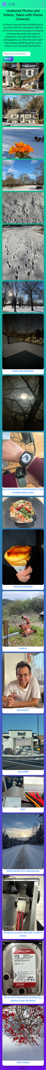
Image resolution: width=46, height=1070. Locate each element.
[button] (43, 4)
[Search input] (16, 53)
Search (8, 59)
